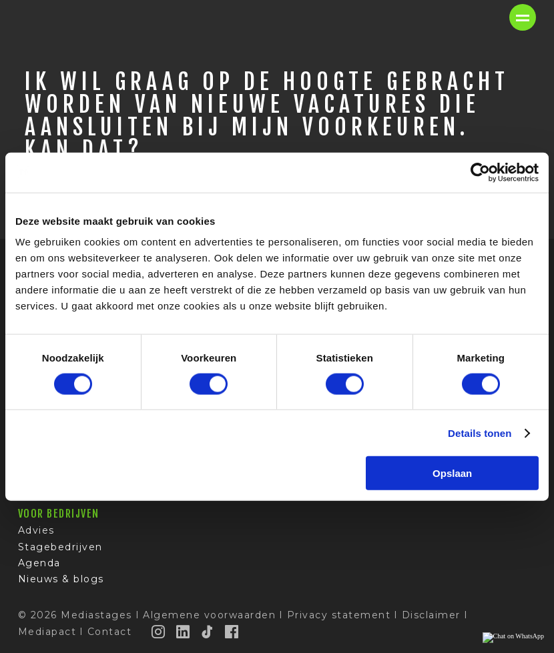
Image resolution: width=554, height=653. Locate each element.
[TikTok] (207, 632)
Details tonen (479, 432)
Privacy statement (339, 615)
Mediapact (47, 632)
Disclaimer (431, 615)
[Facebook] (232, 632)
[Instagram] (159, 632)
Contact (109, 632)
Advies (36, 530)
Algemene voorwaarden (209, 615)
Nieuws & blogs (61, 579)
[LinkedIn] (183, 632)
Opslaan (452, 473)
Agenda (39, 563)
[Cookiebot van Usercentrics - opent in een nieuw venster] (480, 172)
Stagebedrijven (60, 547)
